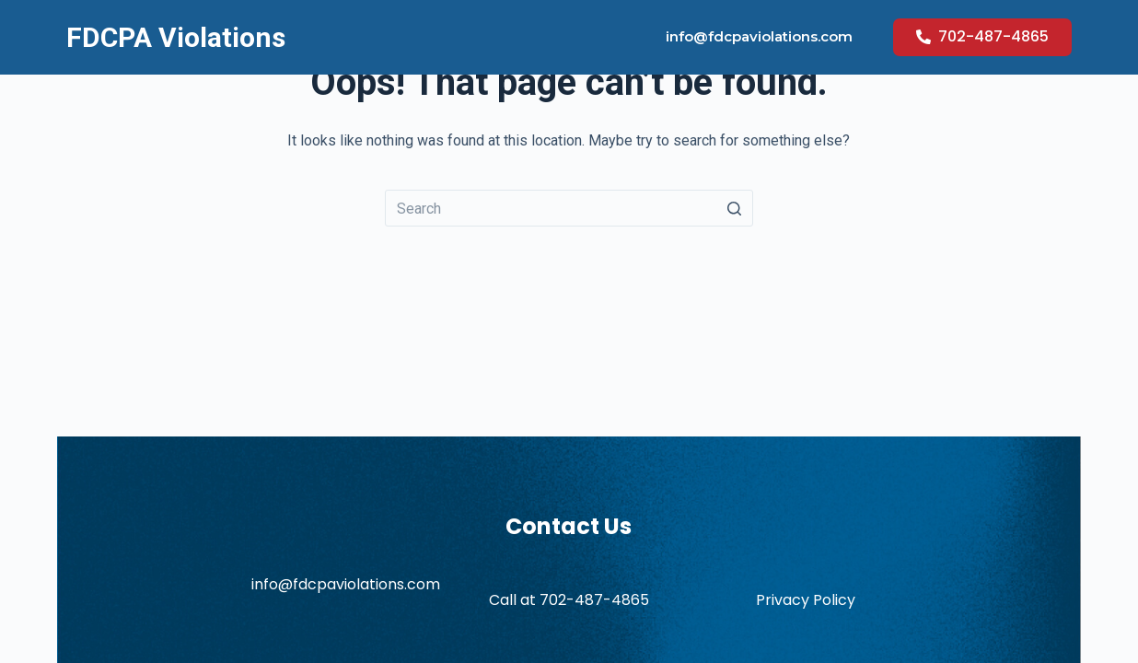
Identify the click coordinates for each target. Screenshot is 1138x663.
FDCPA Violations (175, 37)
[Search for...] (569, 208)
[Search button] (734, 208)
